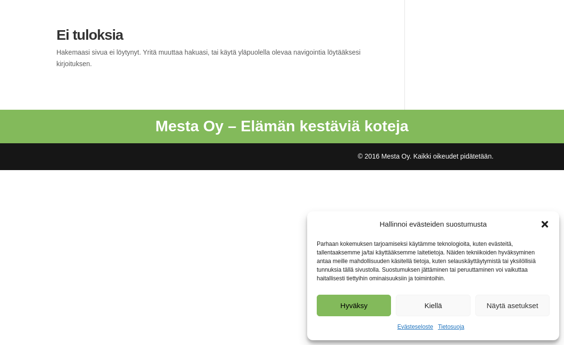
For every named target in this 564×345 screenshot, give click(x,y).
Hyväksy (354, 305)
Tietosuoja (451, 326)
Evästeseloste (415, 326)
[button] (545, 224)
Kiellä (433, 305)
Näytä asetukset (513, 305)
